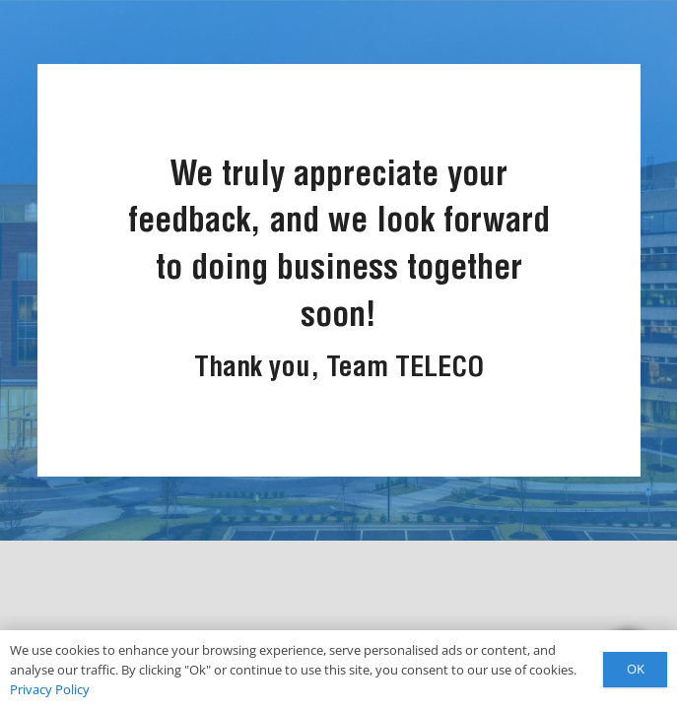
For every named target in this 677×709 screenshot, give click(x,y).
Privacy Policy (50, 689)
